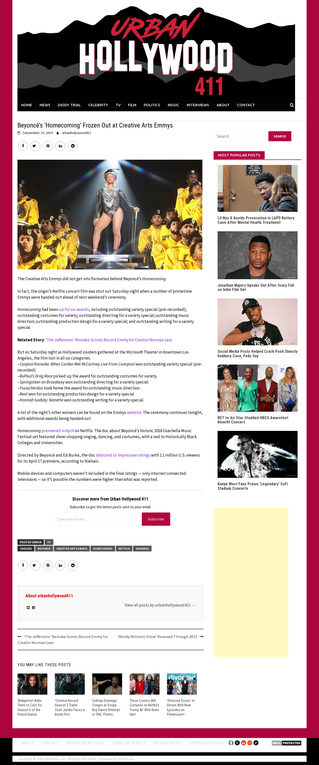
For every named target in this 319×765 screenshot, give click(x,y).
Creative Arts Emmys (71, 548)
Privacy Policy (167, 742)
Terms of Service (128, 742)
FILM (132, 105)
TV (118, 105)
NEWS (45, 105)
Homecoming (103, 548)
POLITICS (152, 105)
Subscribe (156, 518)
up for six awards (74, 309)
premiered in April (58, 430)
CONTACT (246, 105)
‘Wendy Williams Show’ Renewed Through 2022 (157, 636)
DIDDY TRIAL (69, 105)
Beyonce (44, 548)
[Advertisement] (251, 582)
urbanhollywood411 (76, 132)
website (134, 412)
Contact (50, 742)
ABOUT (223, 105)
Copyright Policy (206, 742)
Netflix (124, 548)
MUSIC (173, 105)
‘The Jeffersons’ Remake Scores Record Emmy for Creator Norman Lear (109, 340)
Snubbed (142, 548)
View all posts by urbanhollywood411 (160, 605)
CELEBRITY (98, 105)
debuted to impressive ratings (123, 455)
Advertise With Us (85, 742)
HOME (26, 105)
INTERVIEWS (198, 105)
